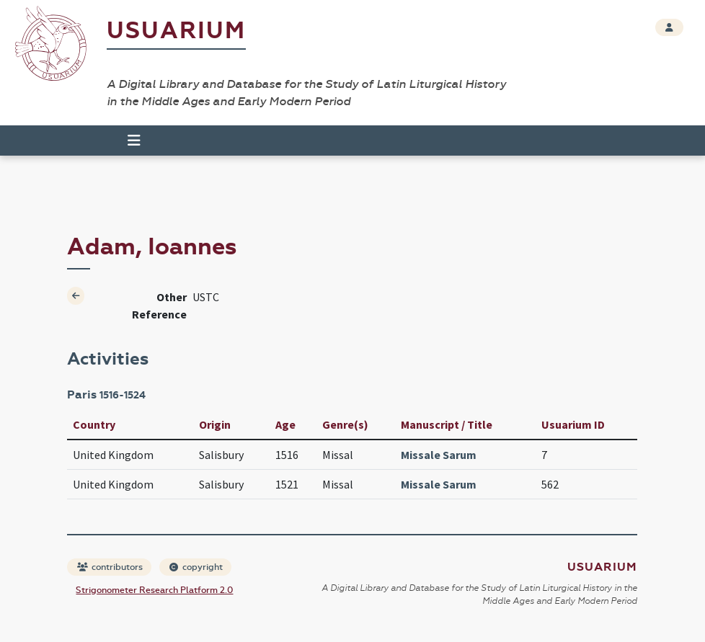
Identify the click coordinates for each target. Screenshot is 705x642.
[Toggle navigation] (134, 140)
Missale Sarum (438, 454)
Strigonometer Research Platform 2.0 (154, 590)
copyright (196, 567)
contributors (110, 567)
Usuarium (176, 31)
